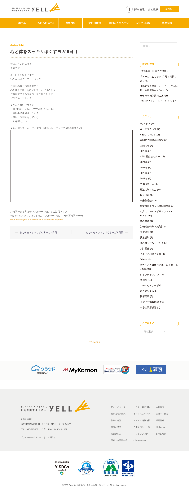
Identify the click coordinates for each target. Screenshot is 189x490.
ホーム (22, 23)
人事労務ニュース (141, 427)
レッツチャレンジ (149, 274)
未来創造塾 (146, 200)
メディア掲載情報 (149, 302)
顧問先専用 (161, 434)
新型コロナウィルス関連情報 (155, 206)
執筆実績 (144, 296)
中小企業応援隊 (148, 307)
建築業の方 (116, 434)
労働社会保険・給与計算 (153, 226)
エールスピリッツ (141, 414)
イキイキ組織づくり (150, 254)
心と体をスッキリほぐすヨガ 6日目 (104, 232)
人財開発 (144, 248)
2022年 (144, 173)
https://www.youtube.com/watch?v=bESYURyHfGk (36, 219)
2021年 (144, 178)
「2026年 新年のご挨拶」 (154, 71)
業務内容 (70, 23)
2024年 (144, 162)
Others (143, 259)
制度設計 (144, 232)
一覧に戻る (94, 342)
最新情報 (144, 195)
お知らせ (144, 145)
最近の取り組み (148, 189)
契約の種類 (94, 23)
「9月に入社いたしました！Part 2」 (159, 101)
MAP (68, 424)
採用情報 (139, 9)
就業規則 (144, 237)
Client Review (139, 440)
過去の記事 (146, 291)
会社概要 (153, 9)
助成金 (143, 280)
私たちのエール (46, 23)
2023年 (144, 167)
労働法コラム (147, 184)
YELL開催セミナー (150, 156)
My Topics (145, 123)
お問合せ (169, 9)
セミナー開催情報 (141, 407)
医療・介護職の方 (119, 440)
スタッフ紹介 (143, 23)
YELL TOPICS (147, 134)
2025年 (144, 151)
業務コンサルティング (152, 243)
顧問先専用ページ (119, 23)
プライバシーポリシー (31, 437)
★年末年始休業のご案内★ (154, 95)
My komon (161, 427)
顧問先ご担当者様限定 (152, 140)
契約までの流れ (118, 414)
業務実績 (167, 23)
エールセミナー (148, 285)
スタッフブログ (140, 434)
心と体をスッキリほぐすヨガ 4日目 (38, 232)
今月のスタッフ (148, 129)
